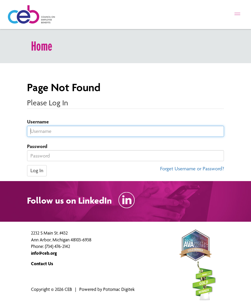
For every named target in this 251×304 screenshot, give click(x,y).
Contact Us (42, 263)
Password (35, 146)
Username (36, 122)
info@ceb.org (44, 253)
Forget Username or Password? (192, 169)
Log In (36, 170)
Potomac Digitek (119, 289)
